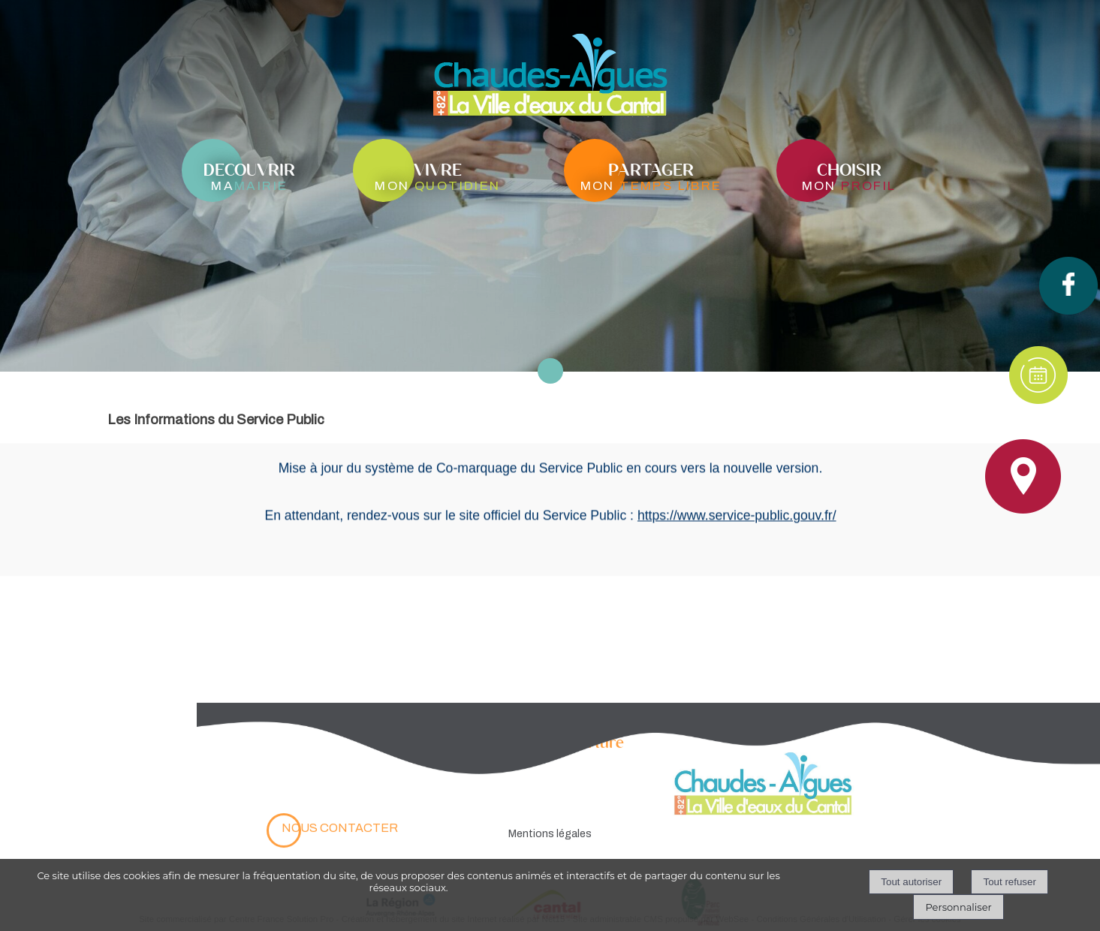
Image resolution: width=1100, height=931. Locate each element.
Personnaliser (958, 907)
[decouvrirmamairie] (249, 175)
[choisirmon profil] (849, 175)
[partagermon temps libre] (651, 175)
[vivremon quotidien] (437, 175)
